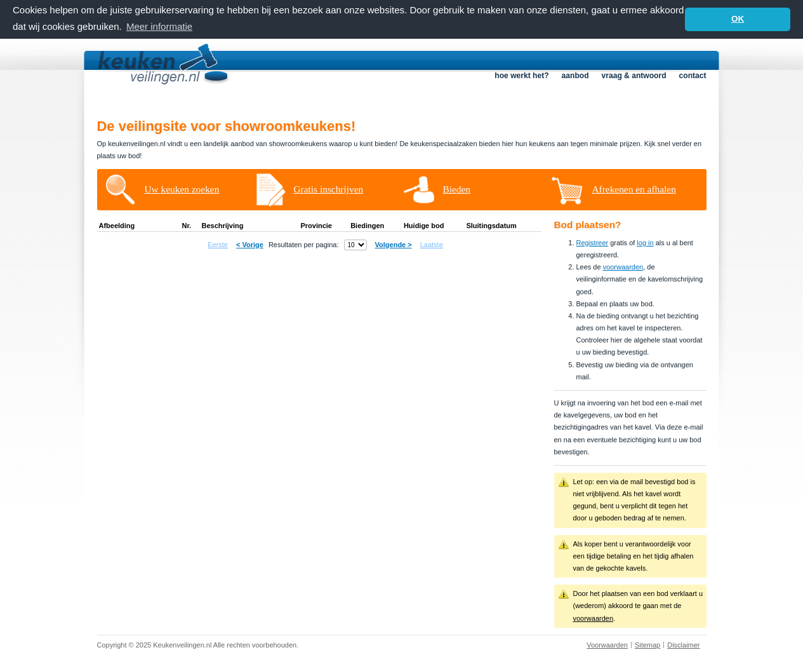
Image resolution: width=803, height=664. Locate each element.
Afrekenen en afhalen (634, 188)
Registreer (592, 242)
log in (645, 242)
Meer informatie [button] (159, 26)
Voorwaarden (607, 644)
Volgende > (393, 244)
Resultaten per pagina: (304, 244)
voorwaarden (623, 266)
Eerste (218, 244)
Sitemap (647, 644)
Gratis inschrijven (329, 188)
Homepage (175, 98)
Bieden (457, 188)
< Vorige (249, 244)
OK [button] (737, 19)
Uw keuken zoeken (182, 188)
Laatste (431, 244)
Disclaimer (683, 644)
